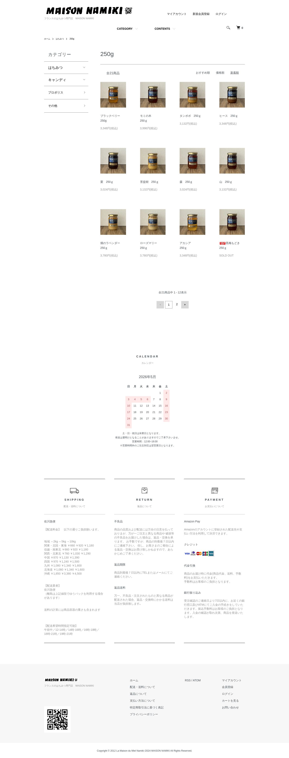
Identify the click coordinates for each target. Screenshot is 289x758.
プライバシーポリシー (153, 713)
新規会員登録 (201, 13)
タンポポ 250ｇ (190, 115)
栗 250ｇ (106, 181)
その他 (53, 107)
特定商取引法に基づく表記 (156, 706)
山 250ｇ (225, 181)
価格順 (220, 72)
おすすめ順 (203, 72)
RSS (194, 679)
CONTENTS (162, 28)
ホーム (47, 38)
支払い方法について (152, 699)
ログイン (221, 13)
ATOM (203, 679)
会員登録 (230, 686)
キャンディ (57, 80)
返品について (147, 693)
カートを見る (233, 699)
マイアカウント (177, 13)
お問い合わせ (233, 706)
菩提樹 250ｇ (149, 181)
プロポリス (57, 93)
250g (75, 38)
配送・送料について (152, 686)
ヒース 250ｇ (228, 115)
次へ (184, 304)
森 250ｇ (186, 181)
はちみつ (62, 38)
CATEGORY (125, 28)
